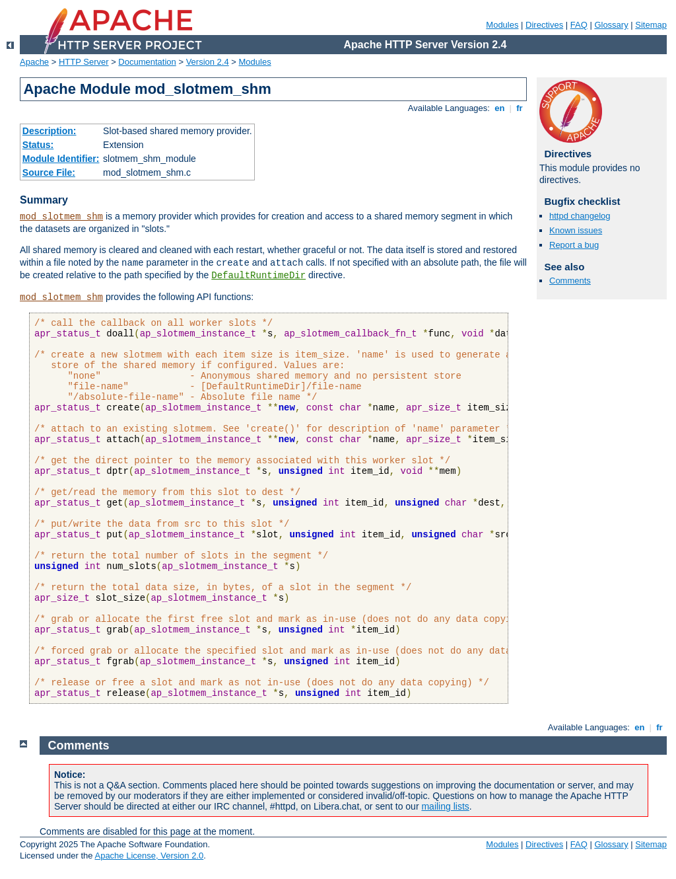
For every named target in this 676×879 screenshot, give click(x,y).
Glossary (611, 25)
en (499, 108)
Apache (34, 62)
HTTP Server (84, 62)
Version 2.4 (207, 62)
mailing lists (445, 806)
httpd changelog (580, 216)
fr (519, 108)
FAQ (579, 25)
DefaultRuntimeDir (258, 275)
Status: (37, 144)
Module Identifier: (61, 158)
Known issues (575, 230)
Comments (570, 281)
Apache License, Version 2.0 (148, 855)
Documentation (147, 62)
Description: (49, 131)
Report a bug (574, 245)
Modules (502, 25)
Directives (544, 25)
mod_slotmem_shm (61, 216)
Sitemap (651, 25)
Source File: (48, 172)
